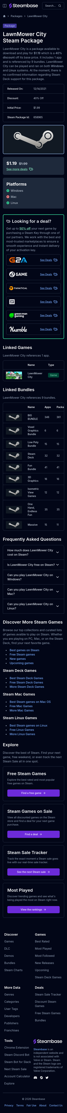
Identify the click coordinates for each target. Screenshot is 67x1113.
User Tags (11, 1009)
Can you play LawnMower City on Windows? (33, 577)
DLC (7, 948)
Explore (9, 1083)
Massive (33, 524)
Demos (9, 956)
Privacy (8, 1105)
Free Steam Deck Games (26, 682)
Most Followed (45, 956)
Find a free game (33, 792)
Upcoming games (22, 663)
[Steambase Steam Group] (41, 1077)
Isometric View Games (33, 492)
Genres (9, 994)
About (42, 1105)
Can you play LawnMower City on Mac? (33, 592)
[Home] (4, 16)
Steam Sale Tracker (48, 994)
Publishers (11, 1023)
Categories (11, 1001)
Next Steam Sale (15, 1069)
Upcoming (42, 970)
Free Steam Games (48, 1013)
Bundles (9, 963)
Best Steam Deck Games (26, 678)
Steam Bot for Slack (17, 1062)
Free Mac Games (21, 706)
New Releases (44, 963)
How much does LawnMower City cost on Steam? (33, 552)
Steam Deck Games (48, 977)
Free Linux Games (22, 730)
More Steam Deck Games (27, 686)
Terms (20, 1105)
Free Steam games (22, 654)
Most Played (43, 948)
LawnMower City (37, 16)
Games (9, 941)
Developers (12, 1016)
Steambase (40, 1049)
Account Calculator (17, 1076)
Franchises (11, 1030)
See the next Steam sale (33, 871)
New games (18, 659)
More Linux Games (22, 734)
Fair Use (31, 1105)
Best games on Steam (24, 650)
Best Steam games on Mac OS (30, 702)
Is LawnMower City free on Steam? (33, 565)
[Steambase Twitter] (47, 1077)
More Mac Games (22, 710)
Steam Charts (13, 970)
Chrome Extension (16, 1047)
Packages (16, 16)
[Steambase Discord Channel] (35, 1077)
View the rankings (33, 909)
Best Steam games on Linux (28, 725)
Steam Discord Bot (16, 1055)
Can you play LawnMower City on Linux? (33, 606)
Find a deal (33, 834)
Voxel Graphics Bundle (33, 430)
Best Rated (42, 941)
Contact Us (56, 1105)
